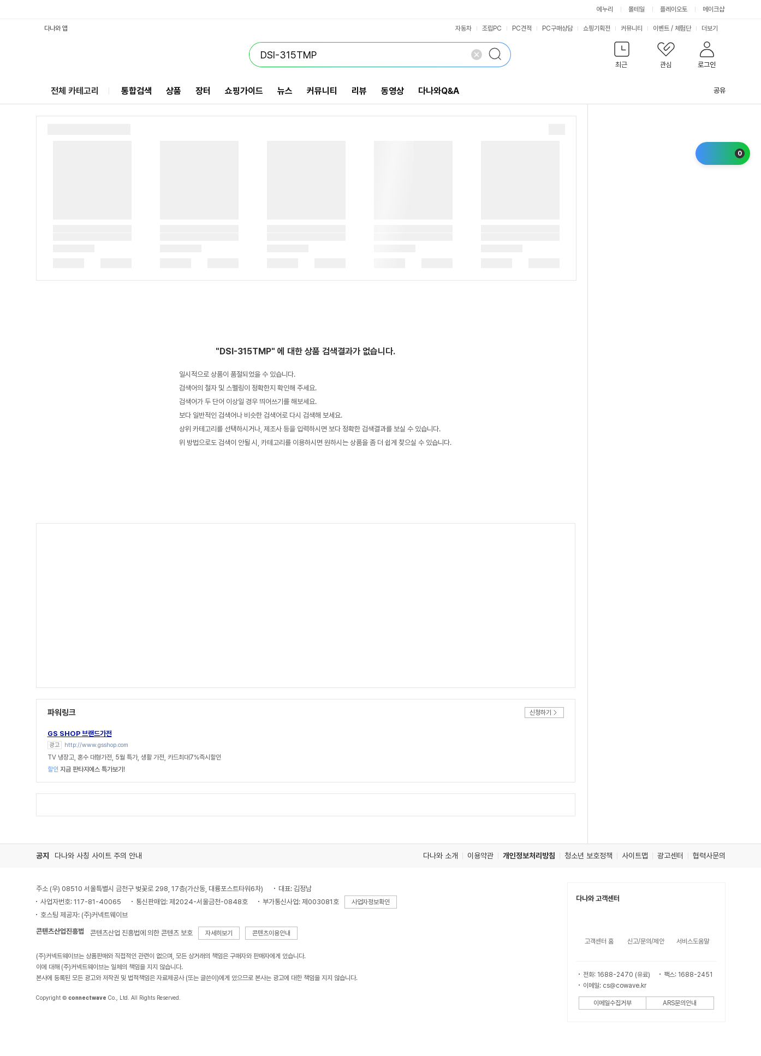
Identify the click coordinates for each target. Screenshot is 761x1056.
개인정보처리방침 (529, 855)
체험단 (683, 28)
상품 (173, 91)
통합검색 (136, 91)
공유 (713, 90)
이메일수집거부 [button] (612, 1003)
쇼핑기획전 (596, 28)
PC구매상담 (557, 28)
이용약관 (480, 855)
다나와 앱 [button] (56, 28)
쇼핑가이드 (244, 91)
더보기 (713, 28)
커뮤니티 (632, 28)
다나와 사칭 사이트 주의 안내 (98, 855)
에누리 (605, 9)
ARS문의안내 (680, 1003)
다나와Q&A (438, 91)
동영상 (392, 91)
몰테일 (636, 9)
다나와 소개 (440, 855)
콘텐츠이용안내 (271, 933)
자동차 (463, 28)
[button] (622, 57)
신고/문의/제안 (645, 941)
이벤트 (661, 28)
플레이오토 (673, 9)
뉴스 (285, 91)
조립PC (492, 28)
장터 (203, 91)
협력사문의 (709, 855)
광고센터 (670, 855)
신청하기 (540, 712)
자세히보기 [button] (219, 933)
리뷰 (359, 91)
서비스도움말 (692, 941)
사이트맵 (635, 855)
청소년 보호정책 (588, 855)
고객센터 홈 (599, 941)
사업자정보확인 (371, 902)
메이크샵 (713, 9)
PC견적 (522, 28)
